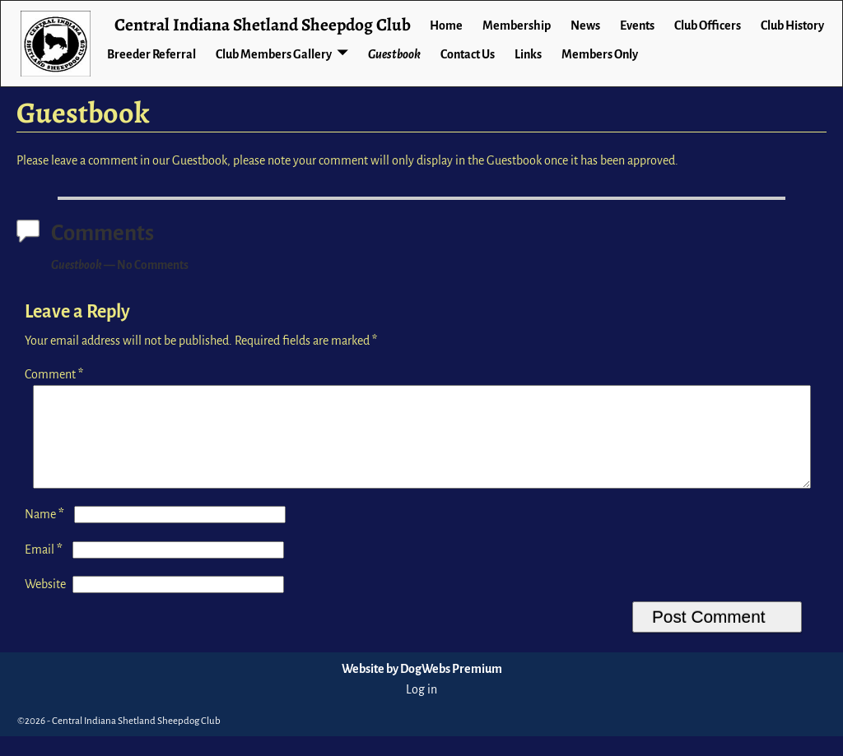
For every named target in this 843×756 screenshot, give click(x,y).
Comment (55, 374)
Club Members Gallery (274, 54)
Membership (516, 25)
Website (45, 603)
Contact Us (467, 54)
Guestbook (394, 54)
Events (637, 25)
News (585, 25)
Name (46, 533)
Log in (421, 709)
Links (528, 54)
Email (45, 569)
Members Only (599, 54)
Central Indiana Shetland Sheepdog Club (262, 24)
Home (446, 25)
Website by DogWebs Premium (422, 688)
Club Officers (707, 25)
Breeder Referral (151, 54)
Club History (792, 25)
